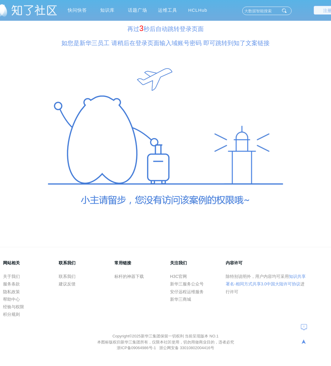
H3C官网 (178, 276)
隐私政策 (11, 291)
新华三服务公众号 (187, 283)
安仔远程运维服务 (187, 291)
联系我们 (67, 276)
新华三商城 (180, 299)
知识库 (107, 10)
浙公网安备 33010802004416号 (186, 348)
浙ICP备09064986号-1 (137, 348)
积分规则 (11, 314)
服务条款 (11, 283)
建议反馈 (67, 283)
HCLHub (197, 10)
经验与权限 (13, 306)
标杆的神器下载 (129, 276)
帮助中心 (11, 299)
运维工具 (167, 10)
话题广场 (137, 10)
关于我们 (11, 276)
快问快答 (77, 10)
